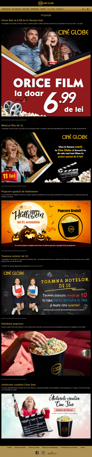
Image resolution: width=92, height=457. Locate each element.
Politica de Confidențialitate (50, 447)
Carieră (83, 447)
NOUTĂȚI (25, 9)
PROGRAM (6, 9)
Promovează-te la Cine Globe (69, 447)
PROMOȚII (35, 9)
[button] (89, 9)
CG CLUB (50, 9)
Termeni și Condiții (33, 447)
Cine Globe (46, 3)
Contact (9, 447)
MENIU (43, 9)
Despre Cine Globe (20, 447)
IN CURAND (16, 9)
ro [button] (83, 9)
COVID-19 (59, 9)
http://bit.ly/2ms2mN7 (37, 266)
